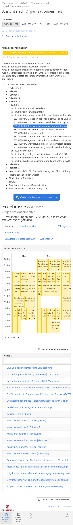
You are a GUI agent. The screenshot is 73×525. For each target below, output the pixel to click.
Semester (7, 19)
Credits (67, 506)
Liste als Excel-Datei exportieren (53, 349)
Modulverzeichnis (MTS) (18, 518)
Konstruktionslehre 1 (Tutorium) (23, 427)
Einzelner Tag (12, 232)
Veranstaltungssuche (41, 3)
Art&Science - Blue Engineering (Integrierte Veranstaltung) (37, 466)
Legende (64, 226)
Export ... (11, 337)
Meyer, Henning (51, 291)
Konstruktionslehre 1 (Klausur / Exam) (26, 420)
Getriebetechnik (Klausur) (20, 413)
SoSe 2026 (45, 24)
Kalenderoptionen (13, 248)
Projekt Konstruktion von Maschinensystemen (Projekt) (35, 486)
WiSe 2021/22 (11, 24)
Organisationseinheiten (14, 47)
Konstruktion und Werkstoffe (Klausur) (26, 446)
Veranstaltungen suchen (34, 197)
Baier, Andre (19, 306)
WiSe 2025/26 (29, 24)
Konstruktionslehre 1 (34, 298)
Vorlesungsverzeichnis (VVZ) (15, 3)
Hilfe (31, 515)
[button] (18, 281)
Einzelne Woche (28, 226)
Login (67, 515)
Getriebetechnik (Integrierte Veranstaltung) (29, 407)
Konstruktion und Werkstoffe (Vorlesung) (28, 453)
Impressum (54, 506)
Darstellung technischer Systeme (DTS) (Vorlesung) (33, 380)
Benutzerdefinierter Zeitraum (20, 238)
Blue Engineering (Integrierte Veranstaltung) (30, 367)
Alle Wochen (46, 238)
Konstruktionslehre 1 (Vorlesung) (24, 433)
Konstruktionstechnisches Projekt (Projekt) (28, 440)
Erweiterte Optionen (14, 36)
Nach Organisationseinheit (17, 6)
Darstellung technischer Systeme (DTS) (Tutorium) (33, 374)
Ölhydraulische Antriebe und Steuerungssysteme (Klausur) (37, 479)
